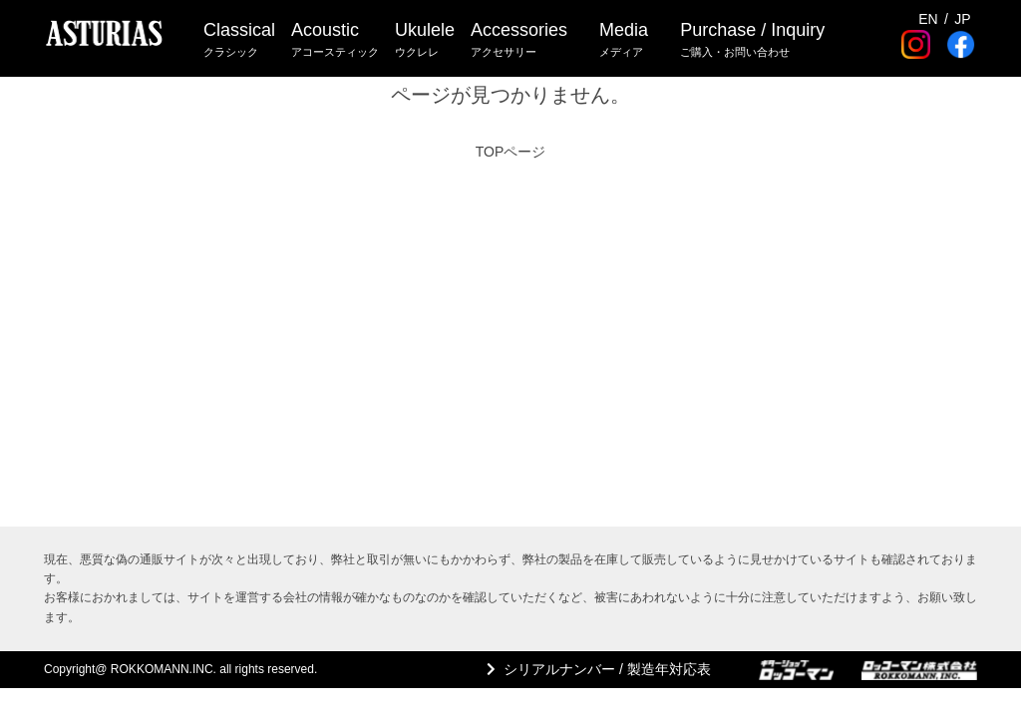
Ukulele (425, 40)
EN (927, 19)
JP (962, 19)
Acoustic (335, 40)
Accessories (519, 40)
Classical (239, 40)
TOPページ (511, 152)
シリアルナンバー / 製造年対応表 (607, 669)
